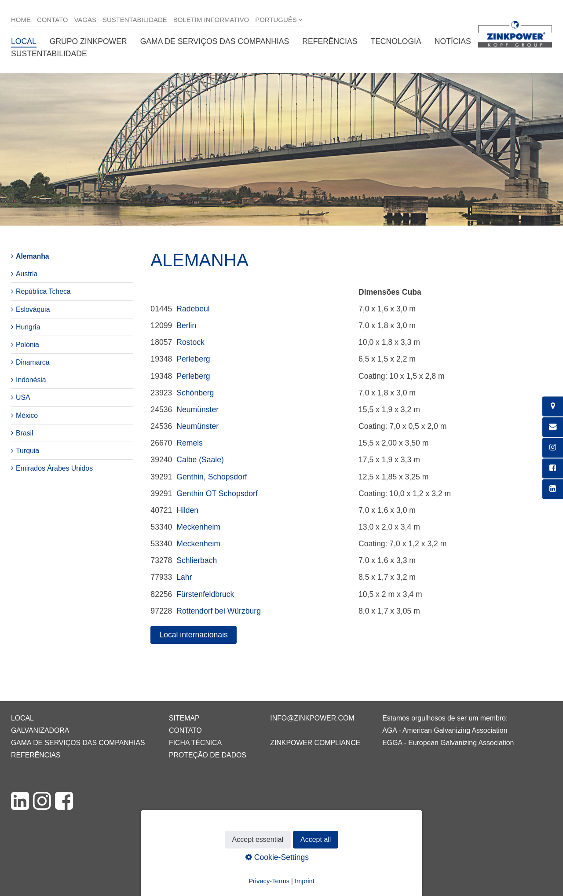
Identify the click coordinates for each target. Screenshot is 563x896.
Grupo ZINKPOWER (88, 41)
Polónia (27, 344)
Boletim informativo (211, 19)
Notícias (453, 41)
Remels (189, 443)
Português (275, 19)
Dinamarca (33, 362)
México (27, 415)
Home (21, 19)
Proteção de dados (207, 755)
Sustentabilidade (134, 19)
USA (23, 397)
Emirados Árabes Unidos (54, 468)
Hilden (187, 510)
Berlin (186, 325)
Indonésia (31, 380)
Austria (26, 274)
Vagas (85, 19)
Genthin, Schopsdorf (211, 476)
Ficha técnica (195, 742)
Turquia (27, 450)
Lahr (184, 577)
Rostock (190, 342)
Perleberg (193, 359)
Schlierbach (196, 560)
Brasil (24, 433)
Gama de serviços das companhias (214, 41)
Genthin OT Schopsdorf (217, 493)
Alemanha (32, 256)
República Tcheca (43, 291)
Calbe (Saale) (200, 459)
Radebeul (192, 308)
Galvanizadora (40, 730)
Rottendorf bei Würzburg (218, 611)
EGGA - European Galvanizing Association (448, 742)
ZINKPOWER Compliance (315, 742)
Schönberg (195, 392)
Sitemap (184, 718)
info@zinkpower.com (312, 718)
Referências (329, 41)
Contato (52, 19)
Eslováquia (33, 309)
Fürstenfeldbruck (205, 594)
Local (24, 41)
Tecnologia (395, 41)
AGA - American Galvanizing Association (444, 730)
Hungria (28, 327)
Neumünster (197, 409)
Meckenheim (198, 527)
